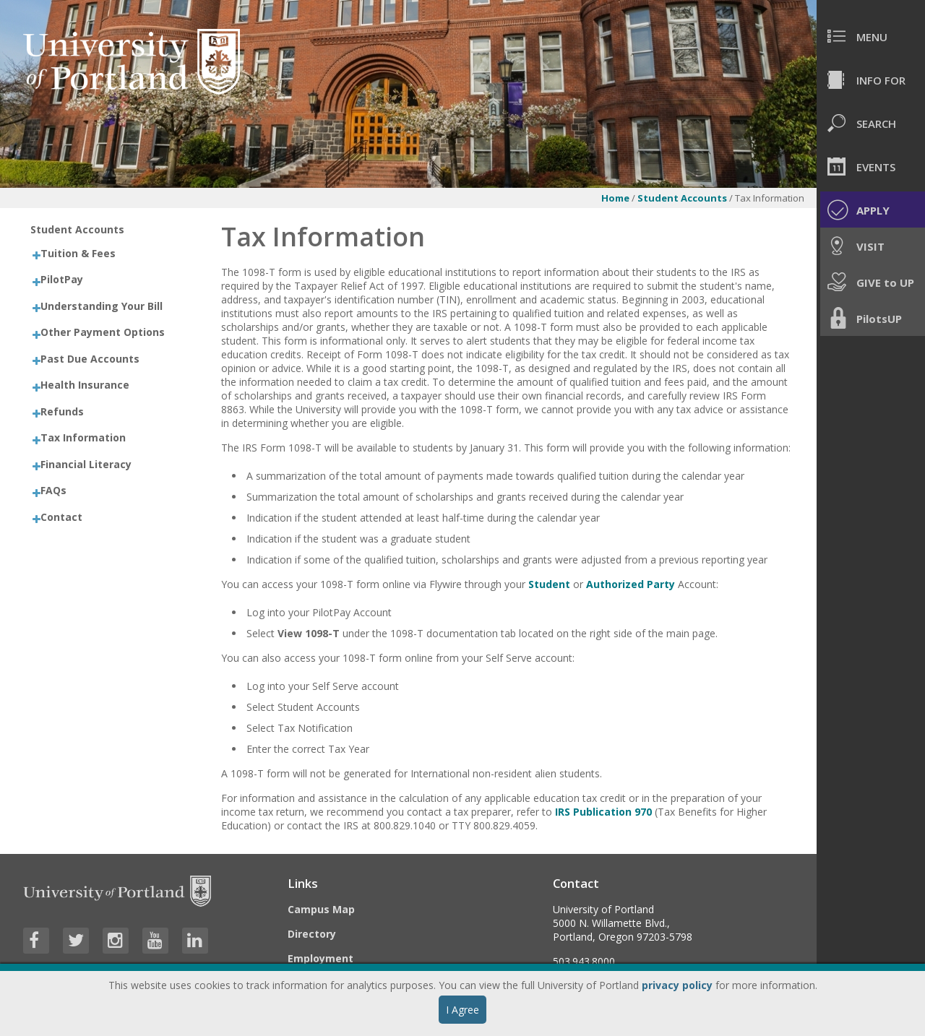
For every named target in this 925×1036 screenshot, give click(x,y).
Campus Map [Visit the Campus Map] (321, 909)
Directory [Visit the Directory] (312, 934)
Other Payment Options (102, 332)
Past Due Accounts (89, 359)
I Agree (462, 1009)
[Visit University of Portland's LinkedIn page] (195, 941)
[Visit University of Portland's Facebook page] (36, 941)
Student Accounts (682, 197)
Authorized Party (630, 584)
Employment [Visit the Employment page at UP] (320, 958)
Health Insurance (84, 385)
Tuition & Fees (78, 253)
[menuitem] (870, 36)
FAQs (53, 490)
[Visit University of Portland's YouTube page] (155, 941)
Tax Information (83, 437)
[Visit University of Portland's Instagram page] (116, 941)
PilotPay (61, 279)
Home (615, 197)
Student (549, 584)
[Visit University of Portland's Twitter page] (76, 941)
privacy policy (677, 985)
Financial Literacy (86, 464)
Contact (61, 517)
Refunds (62, 411)
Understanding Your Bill (101, 306)
